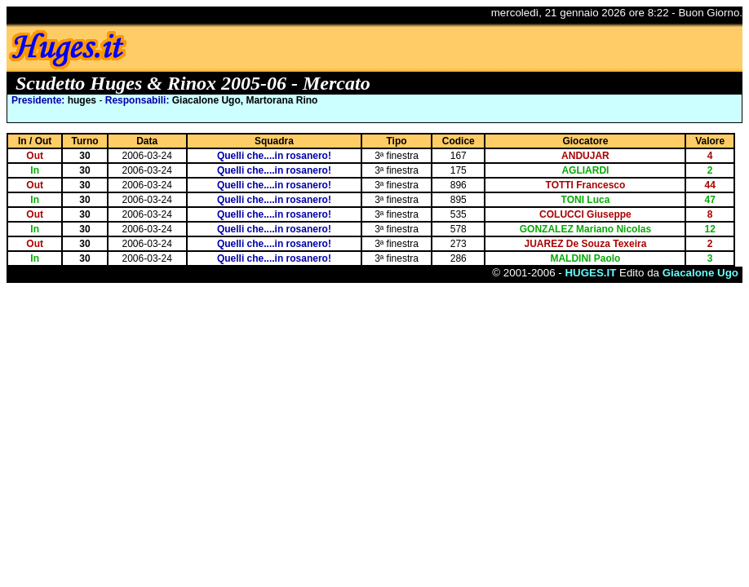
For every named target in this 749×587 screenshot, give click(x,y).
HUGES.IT (590, 273)
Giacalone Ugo (700, 273)
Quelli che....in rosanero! (274, 155)
